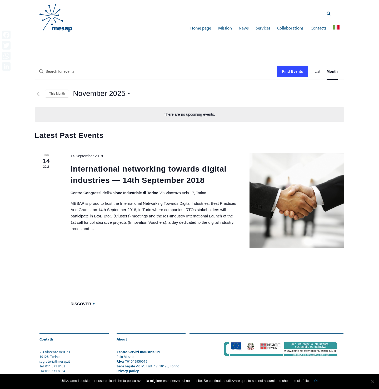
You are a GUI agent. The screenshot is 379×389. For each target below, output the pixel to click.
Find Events (292, 71)
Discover (83, 304)
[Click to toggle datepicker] (101, 93)
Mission (225, 29)
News (244, 29)
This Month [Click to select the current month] (57, 93)
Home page (200, 29)
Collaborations (290, 29)
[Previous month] (38, 93)
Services (263, 29)
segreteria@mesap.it (54, 361)
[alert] (189, 114)
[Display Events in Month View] (332, 71)
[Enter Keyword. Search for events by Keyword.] (156, 71)
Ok (316, 381)
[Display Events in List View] (317, 71)
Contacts (318, 29)
